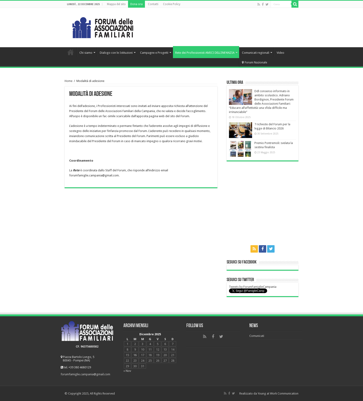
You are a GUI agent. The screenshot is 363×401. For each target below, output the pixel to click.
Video (280, 52)
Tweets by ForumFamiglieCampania (252, 286)
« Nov (127, 371)
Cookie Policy (171, 4)
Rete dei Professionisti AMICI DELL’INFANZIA (205, 52)
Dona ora (136, 4)
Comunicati (256, 336)
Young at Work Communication (278, 393)
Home (71, 52)
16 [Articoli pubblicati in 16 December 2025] (135, 355)
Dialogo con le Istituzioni (116, 52)
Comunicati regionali (255, 52)
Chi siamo (85, 52)
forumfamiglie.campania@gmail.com (85, 374)
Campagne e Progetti (154, 52)
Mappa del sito (116, 4)
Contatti (153, 4)
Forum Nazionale (254, 62)
